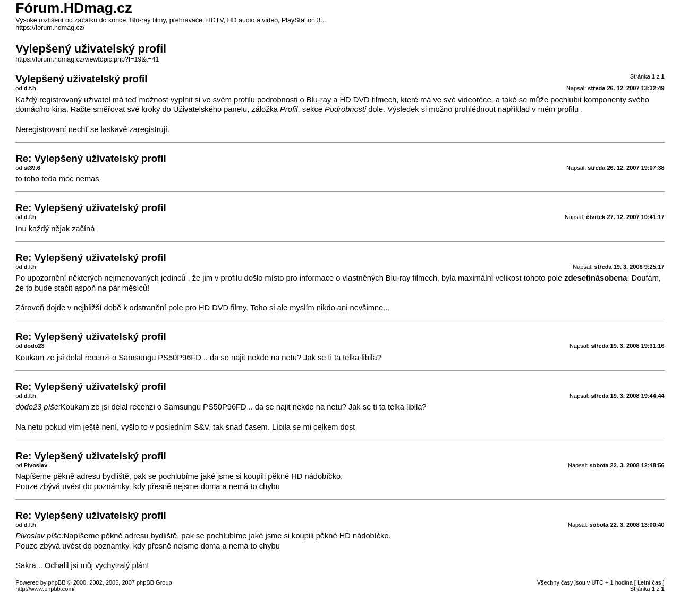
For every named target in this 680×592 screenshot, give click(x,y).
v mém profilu (555, 109)
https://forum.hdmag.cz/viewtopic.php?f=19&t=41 (87, 59)
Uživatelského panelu (210, 109)
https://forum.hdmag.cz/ (49, 27)
